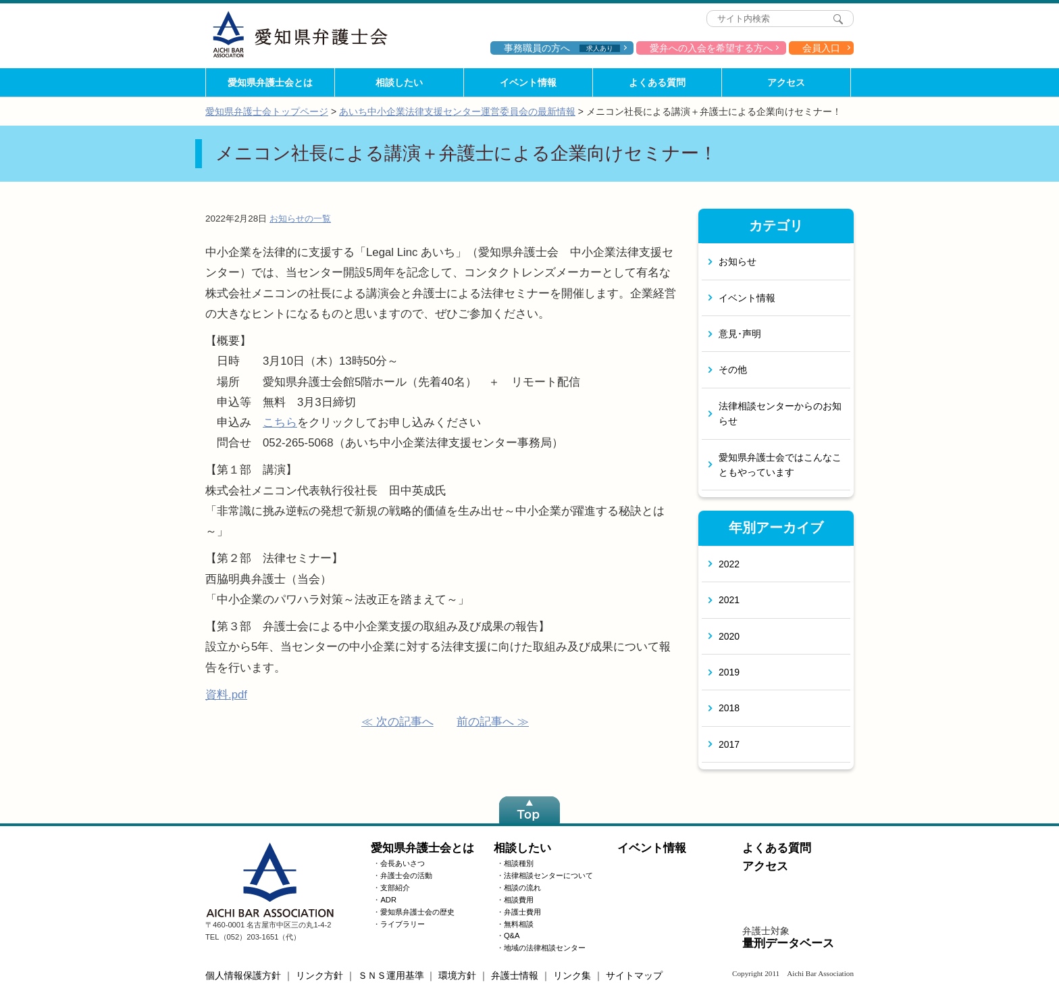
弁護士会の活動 (406, 875)
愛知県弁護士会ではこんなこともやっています (780, 465)
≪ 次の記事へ (397, 721)
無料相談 (519, 924)
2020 (729, 636)
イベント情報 (528, 82)
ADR (388, 900)
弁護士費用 (522, 912)
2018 (729, 707)
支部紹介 (395, 888)
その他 (733, 369)
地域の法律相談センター (545, 948)
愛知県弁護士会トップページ (266, 111)
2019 (729, 672)
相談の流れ (522, 888)
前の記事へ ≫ (493, 721)
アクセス (786, 82)
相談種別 (519, 863)
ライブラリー (402, 924)
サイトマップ (634, 975)
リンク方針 (319, 975)
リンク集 (572, 975)
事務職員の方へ (562, 48)
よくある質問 (657, 82)
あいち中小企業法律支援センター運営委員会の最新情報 (457, 111)
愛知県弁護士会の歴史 (417, 912)
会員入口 (821, 48)
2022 (729, 564)
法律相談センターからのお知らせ (780, 413)
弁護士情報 (514, 975)
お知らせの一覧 (300, 218)
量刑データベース (788, 943)
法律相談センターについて (548, 875)
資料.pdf (226, 694)
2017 (729, 744)
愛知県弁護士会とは (270, 82)
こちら (280, 422)
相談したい (399, 82)
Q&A (512, 935)
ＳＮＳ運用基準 (391, 975)
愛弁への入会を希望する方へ (711, 48)
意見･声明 (740, 333)
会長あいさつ (402, 863)
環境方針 (457, 975)
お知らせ (737, 261)
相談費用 (519, 900)
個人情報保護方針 (243, 975)
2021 (729, 599)
